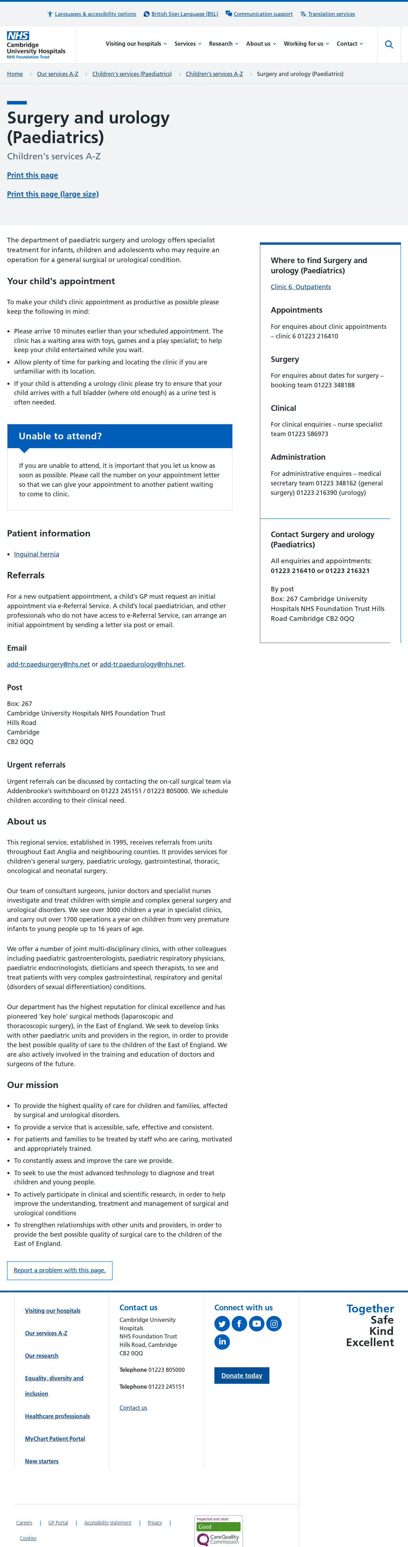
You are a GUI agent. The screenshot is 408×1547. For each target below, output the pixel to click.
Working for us (306, 43)
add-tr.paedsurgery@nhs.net (48, 638)
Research (224, 43)
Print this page (32, 174)
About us (261, 43)
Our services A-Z (57, 73)
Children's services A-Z (214, 73)
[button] (91, 14)
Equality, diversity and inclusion (54, 1359)
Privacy (155, 1496)
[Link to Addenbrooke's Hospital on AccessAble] (216, 1534)
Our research (42, 1328)
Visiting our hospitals (136, 43)
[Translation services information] (327, 14)
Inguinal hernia (36, 527)
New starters (42, 1434)
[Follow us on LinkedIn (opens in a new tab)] (223, 1316)
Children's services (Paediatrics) (132, 73)
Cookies (28, 1511)
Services (188, 43)
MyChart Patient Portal (55, 1411)
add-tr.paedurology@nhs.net (142, 638)
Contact (350, 43)
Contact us (133, 1380)
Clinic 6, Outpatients (301, 260)
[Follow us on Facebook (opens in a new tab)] (240, 1298)
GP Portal (58, 1496)
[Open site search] (389, 44)
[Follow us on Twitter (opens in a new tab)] (223, 1298)
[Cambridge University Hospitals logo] (41, 45)
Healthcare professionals (57, 1389)
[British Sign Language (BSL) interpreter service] (180, 14)
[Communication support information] (259, 14)
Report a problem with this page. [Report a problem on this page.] (60, 1243)
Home (15, 73)
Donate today (241, 1349)
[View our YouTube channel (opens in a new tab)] (257, 1298)
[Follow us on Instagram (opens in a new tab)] (275, 1298)
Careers (24, 1496)
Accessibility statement (108, 1496)
